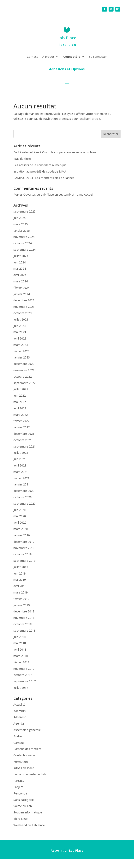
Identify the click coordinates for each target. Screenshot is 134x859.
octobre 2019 (22, 554)
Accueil (88, 194)
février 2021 (21, 478)
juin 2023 (19, 326)
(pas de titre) (22, 159)
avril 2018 (19, 649)
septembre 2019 (24, 561)
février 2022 (21, 421)
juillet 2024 (20, 256)
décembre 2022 (23, 364)
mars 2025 (20, 224)
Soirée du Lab (22, 806)
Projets (18, 787)
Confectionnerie (24, 755)
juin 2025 (19, 218)
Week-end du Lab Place (29, 825)
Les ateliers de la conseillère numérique (39, 165)
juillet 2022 (20, 389)
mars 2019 (20, 592)
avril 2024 (19, 275)
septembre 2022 (24, 383)
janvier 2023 (21, 357)
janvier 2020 (21, 535)
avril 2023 (19, 338)
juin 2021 (19, 459)
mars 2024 (20, 281)
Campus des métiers (27, 749)
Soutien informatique (27, 812)
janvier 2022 (21, 427)
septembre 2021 (24, 446)
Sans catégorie (23, 800)
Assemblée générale (27, 730)
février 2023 (21, 351)
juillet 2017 (20, 688)
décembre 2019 (23, 542)
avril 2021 (19, 465)
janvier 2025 (21, 231)
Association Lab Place (67, 850)
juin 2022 (19, 395)
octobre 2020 (22, 497)
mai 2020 (19, 516)
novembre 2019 (24, 548)
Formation (20, 762)
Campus (18, 743)
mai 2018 (19, 643)
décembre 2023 (23, 300)
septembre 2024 (24, 249)
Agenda (18, 723)
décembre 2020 (23, 491)
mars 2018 (20, 656)
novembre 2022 (24, 370)
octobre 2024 (22, 243)
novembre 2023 (24, 307)
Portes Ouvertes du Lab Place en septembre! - (44, 194)
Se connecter (98, 57)
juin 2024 (19, 262)
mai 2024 (19, 268)
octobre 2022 (22, 376)
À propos (48, 57)
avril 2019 (19, 586)
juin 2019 (19, 573)
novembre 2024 (24, 237)
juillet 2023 (20, 319)
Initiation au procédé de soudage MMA (39, 171)
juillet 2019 (20, 567)
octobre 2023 (22, 313)
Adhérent (19, 717)
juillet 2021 (20, 453)
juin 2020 (19, 510)
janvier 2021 (21, 484)
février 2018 (21, 662)
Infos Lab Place (23, 768)
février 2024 (21, 288)
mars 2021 (20, 472)
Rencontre (20, 793)
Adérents (19, 711)
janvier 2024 (21, 294)
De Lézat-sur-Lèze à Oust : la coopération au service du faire (54, 152)
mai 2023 (19, 332)
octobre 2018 (22, 624)
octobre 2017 (22, 675)
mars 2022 (20, 415)
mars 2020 (20, 529)
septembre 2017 (24, 681)
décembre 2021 (23, 434)
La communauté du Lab (29, 774)
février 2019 (21, 599)
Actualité (19, 704)
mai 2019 (19, 580)
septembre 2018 (24, 630)
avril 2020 (19, 522)
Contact (32, 57)
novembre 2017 (24, 669)
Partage (18, 781)
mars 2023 (20, 345)
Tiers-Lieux (20, 819)
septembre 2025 (24, 211)
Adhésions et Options (67, 69)
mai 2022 (19, 402)
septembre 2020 (24, 503)
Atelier (17, 736)
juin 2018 (19, 637)
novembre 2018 (24, 618)
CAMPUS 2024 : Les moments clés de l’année (43, 178)
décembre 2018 (23, 611)
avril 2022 (19, 408)
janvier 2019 (21, 605)
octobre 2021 (22, 440)
